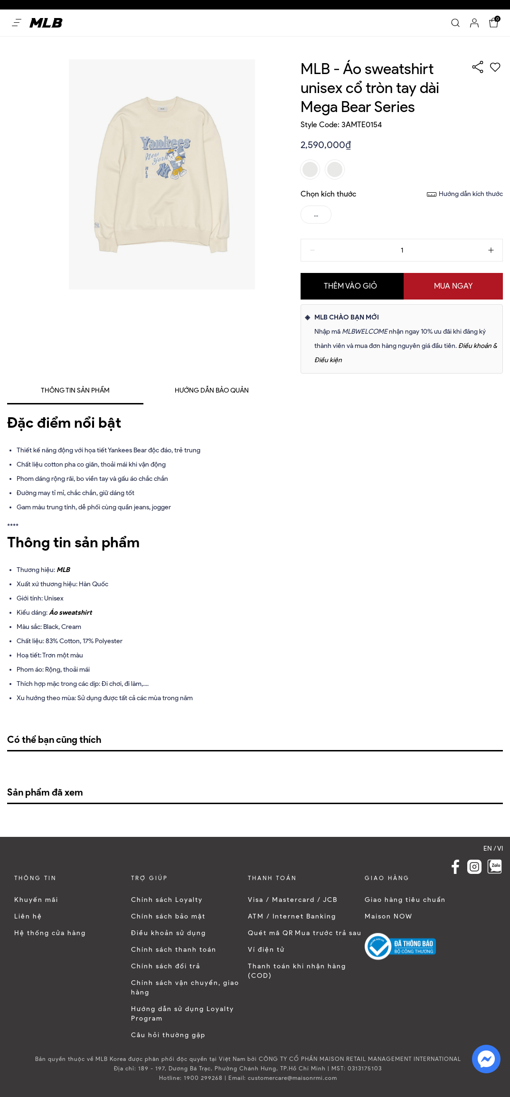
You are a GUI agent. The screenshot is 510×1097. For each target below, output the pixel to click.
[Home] (46, 23)
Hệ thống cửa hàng (50, 933)
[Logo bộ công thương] (400, 946)
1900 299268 (203, 1077)
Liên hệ (28, 916)
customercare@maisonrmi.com (292, 1077)
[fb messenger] (486, 1058)
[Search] (455, 22)
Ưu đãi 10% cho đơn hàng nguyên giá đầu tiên (73, 4)
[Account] (474, 22)
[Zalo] (494, 866)
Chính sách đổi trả (165, 966)
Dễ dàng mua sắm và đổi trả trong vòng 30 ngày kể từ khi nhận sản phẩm (244, 4)
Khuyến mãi (36, 900)
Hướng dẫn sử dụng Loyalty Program (182, 1013)
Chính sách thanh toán (174, 950)
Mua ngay (453, 286)
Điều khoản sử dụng (168, 933)
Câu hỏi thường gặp (168, 1035)
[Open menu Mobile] (16, 22)
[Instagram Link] (474, 867)
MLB (63, 570)
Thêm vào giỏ (350, 286)
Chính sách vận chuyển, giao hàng (185, 987)
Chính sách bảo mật (168, 916)
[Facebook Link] (455, 867)
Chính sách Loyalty (167, 900)
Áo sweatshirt (70, 613)
